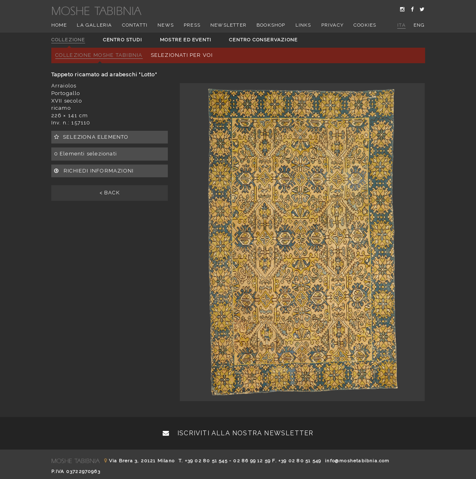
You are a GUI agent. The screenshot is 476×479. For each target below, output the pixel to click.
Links (303, 25)
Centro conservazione (263, 40)
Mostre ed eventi (185, 40)
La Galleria (94, 25)
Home (59, 25)
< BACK (109, 193)
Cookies (365, 25)
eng (419, 25)
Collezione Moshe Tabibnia (99, 55)
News (165, 25)
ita (401, 25)
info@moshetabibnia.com (357, 460)
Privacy (332, 25)
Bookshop (271, 25)
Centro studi (122, 40)
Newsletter (228, 25)
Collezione (68, 40)
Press (192, 25)
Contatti (135, 25)
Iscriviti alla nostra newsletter (238, 433)
